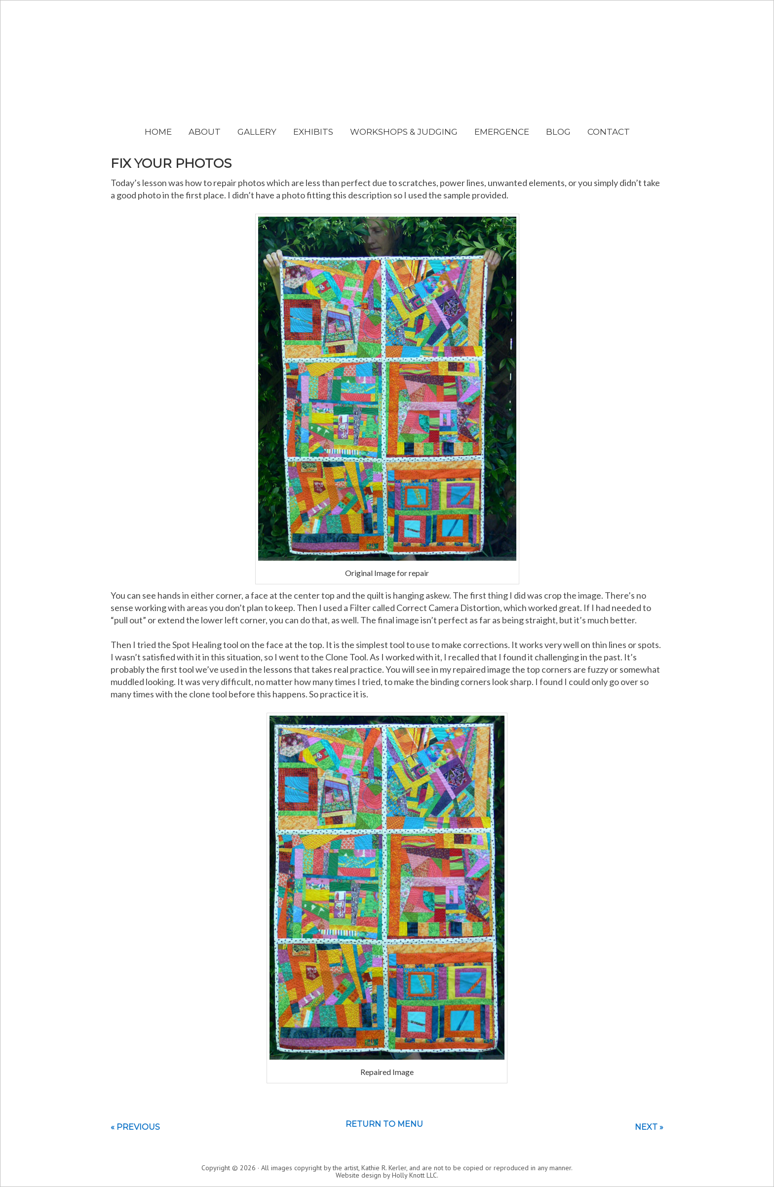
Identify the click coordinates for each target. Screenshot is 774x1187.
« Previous (135, 1127)
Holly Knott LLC (414, 1175)
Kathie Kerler (387, 77)
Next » (649, 1127)
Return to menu (384, 1124)
